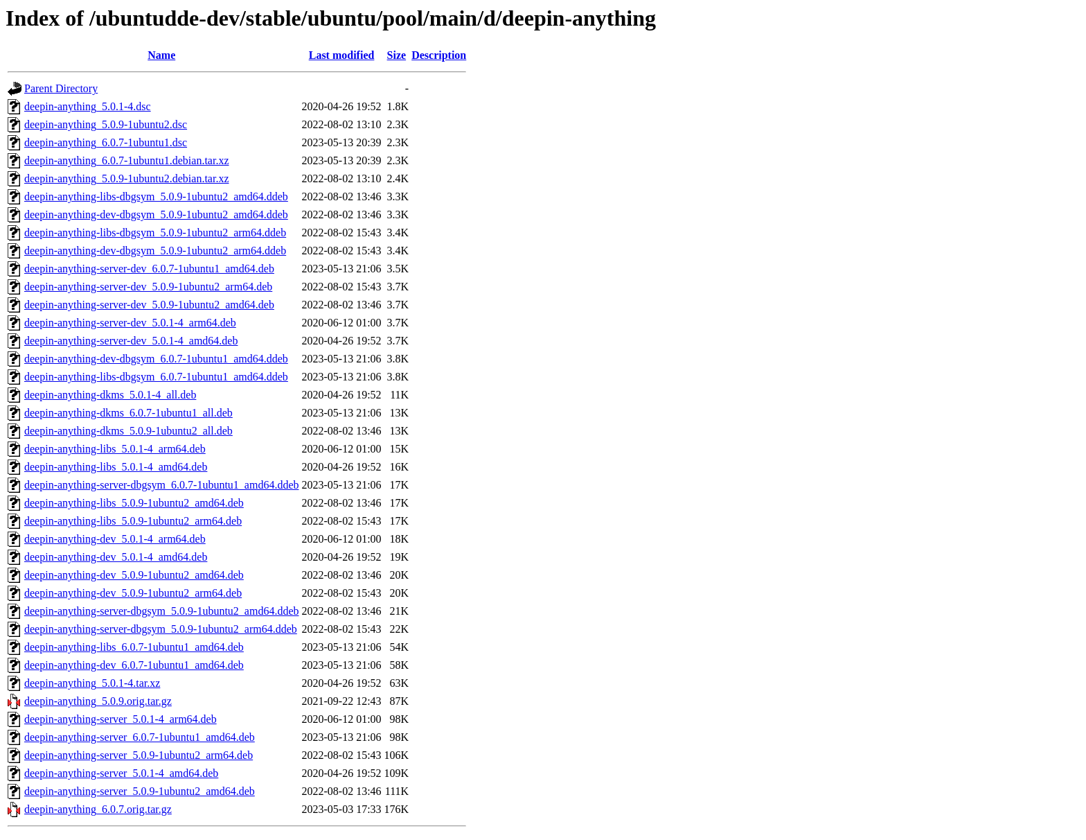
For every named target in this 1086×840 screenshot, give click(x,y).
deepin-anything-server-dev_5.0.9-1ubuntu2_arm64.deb (148, 286)
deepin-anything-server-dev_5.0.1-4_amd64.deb (131, 341)
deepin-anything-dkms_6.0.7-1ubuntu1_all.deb (128, 413)
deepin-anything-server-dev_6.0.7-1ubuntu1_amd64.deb (149, 268)
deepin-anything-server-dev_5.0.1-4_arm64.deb (130, 323)
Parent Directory (61, 88)
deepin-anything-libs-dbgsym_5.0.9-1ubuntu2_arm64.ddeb (155, 232)
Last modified (342, 55)
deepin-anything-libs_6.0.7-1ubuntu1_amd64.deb (134, 647)
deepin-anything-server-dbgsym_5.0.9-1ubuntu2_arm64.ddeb (160, 629)
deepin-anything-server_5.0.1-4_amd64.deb (121, 773)
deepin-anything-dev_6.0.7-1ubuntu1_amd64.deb (134, 665)
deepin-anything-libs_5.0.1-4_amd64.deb (115, 467)
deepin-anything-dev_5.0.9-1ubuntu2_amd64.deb (134, 575)
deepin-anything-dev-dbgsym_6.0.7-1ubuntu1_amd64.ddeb (156, 359)
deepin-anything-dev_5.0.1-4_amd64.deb (115, 557)
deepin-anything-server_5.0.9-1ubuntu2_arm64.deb (138, 755)
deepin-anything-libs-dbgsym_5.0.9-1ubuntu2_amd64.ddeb (156, 196)
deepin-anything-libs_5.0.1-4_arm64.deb (115, 449)
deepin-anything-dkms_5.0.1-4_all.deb (110, 395)
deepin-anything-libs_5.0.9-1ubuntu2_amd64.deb (134, 503)
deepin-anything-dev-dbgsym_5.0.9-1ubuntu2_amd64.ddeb (156, 214)
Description (438, 55)
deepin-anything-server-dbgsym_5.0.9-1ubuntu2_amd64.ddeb (161, 611)
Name (161, 55)
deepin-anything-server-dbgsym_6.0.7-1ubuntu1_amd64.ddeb (161, 485)
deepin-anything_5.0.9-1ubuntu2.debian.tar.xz (126, 178)
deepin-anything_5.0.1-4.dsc (87, 106)
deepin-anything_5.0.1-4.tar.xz (92, 683)
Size (397, 55)
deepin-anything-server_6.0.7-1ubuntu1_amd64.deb (139, 737)
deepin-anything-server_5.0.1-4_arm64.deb (120, 719)
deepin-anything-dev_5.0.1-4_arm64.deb (115, 539)
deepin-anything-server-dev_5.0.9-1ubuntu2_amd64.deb (149, 304)
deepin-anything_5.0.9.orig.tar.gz (98, 701)
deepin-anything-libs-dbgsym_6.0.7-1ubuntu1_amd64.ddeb (156, 377)
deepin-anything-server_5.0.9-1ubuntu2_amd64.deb (139, 791)
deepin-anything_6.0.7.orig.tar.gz (98, 809)
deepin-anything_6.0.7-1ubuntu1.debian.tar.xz (126, 160)
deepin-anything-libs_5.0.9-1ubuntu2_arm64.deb (133, 521)
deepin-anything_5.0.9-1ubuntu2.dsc (105, 124)
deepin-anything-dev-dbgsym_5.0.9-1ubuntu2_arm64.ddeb (155, 250)
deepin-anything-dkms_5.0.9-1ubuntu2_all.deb (128, 431)
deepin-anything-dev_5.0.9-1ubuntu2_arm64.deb (133, 593)
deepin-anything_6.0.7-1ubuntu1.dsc (105, 142)
